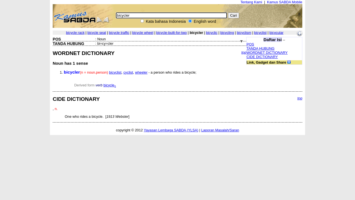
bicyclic (211, 33)
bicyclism (244, 33)
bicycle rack (75, 33)
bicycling (227, 33)
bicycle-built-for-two (171, 33)
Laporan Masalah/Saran (220, 130)
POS (250, 44)
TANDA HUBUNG (261, 48)
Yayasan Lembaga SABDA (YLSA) (171, 130)
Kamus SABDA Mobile (284, 2)
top (243, 52)
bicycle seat (96, 33)
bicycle (109, 85)
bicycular (277, 33)
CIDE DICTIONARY (262, 57)
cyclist (128, 72)
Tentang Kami (251, 2)
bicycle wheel (142, 33)
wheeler (141, 72)
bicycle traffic (119, 33)
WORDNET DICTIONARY (267, 53)
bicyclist (260, 33)
